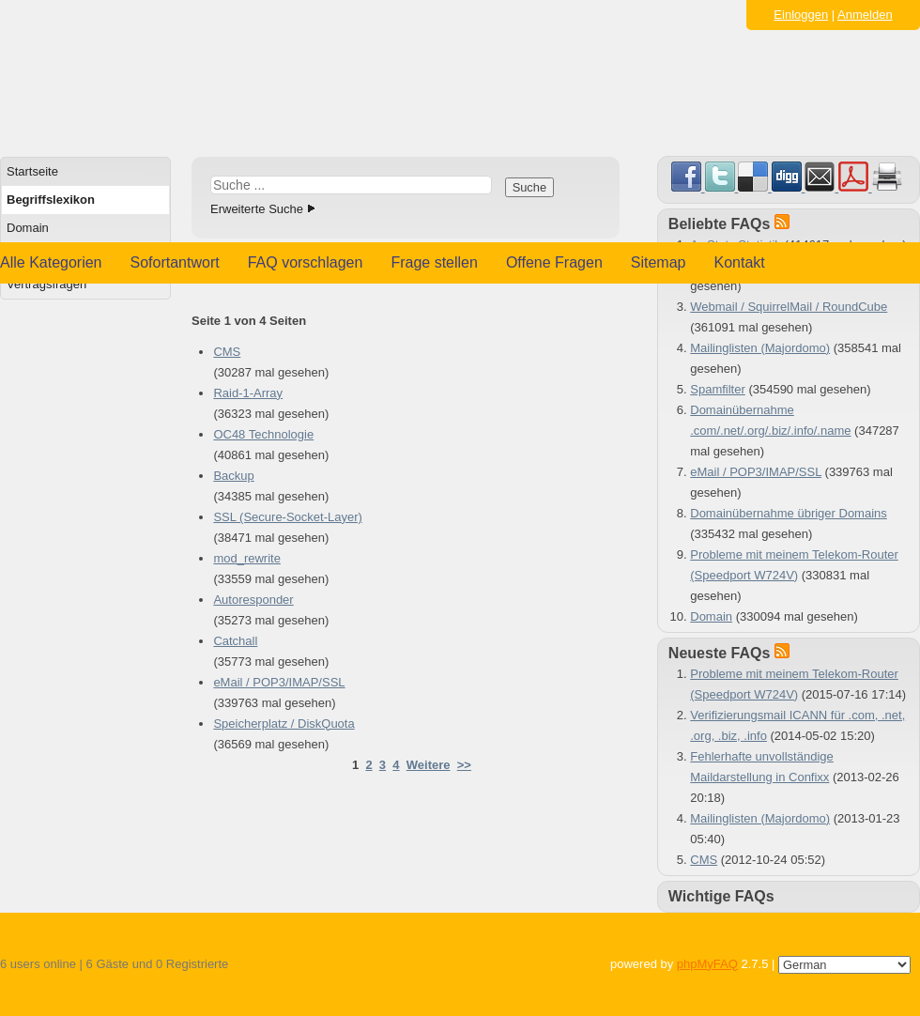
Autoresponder (253, 600)
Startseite (32, 171)
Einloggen (801, 15)
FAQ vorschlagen (305, 262)
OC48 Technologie (263, 434)
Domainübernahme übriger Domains (788, 513)
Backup (233, 476)
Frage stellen (434, 262)
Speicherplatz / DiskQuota (283, 723)
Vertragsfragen (46, 284)
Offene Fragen (554, 262)
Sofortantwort (175, 262)
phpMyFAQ (707, 964)
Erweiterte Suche (256, 209)
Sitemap (658, 262)
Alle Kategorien (51, 262)
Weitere (428, 765)
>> (464, 765)
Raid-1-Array (248, 393)
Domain (28, 228)
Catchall (235, 641)
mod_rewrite (247, 558)
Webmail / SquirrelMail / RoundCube (788, 307)
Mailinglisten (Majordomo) (760, 348)
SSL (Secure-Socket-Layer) (287, 517)
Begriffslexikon (51, 199)
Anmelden (865, 15)
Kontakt (739, 262)
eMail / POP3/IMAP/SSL (279, 682)
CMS (226, 352)
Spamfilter (717, 389)
